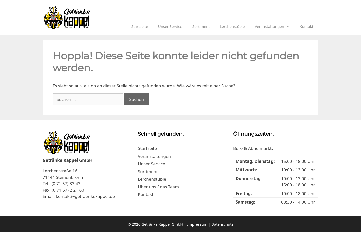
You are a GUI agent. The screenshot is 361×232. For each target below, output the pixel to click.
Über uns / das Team (158, 187)
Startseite (139, 26)
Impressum (197, 224)
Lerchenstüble (232, 26)
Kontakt (306, 26)
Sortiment (201, 26)
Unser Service (170, 26)
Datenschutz (222, 224)
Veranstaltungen (275, 26)
